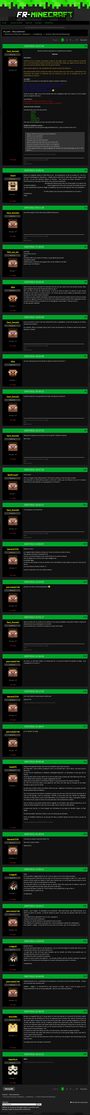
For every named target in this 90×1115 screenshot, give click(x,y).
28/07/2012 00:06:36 (34, 762)
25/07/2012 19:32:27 (34, 505)
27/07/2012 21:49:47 (34, 726)
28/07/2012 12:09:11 (34, 869)
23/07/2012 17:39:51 (34, 247)
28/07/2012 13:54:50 (34, 941)
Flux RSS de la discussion (80, 1102)
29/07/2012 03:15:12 (34, 1054)
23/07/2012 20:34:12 (34, 391)
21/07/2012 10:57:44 (34, 46)
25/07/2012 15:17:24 (34, 430)
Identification (49, 23)
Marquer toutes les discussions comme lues (16, 1109)
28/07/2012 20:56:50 (34, 976)
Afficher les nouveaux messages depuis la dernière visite (20, 1107)
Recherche (28, 23)
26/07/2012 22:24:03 (34, 582)
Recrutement (18, 31)
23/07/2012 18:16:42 (34, 282)
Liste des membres (16, 23)
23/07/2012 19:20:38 (34, 356)
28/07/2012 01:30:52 (34, 834)
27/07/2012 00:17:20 (34, 691)
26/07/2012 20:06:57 (34, 544)
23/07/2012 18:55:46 (34, 317)
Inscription (38, 23)
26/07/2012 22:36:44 (34, 656)
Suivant (83, 40)
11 (77, 40)
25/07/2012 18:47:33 (34, 470)
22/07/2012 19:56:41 (34, 170)
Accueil (4, 23)
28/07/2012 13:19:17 (34, 906)
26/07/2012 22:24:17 (34, 617)
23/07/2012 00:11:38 (34, 208)
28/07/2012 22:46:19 (34, 1011)
